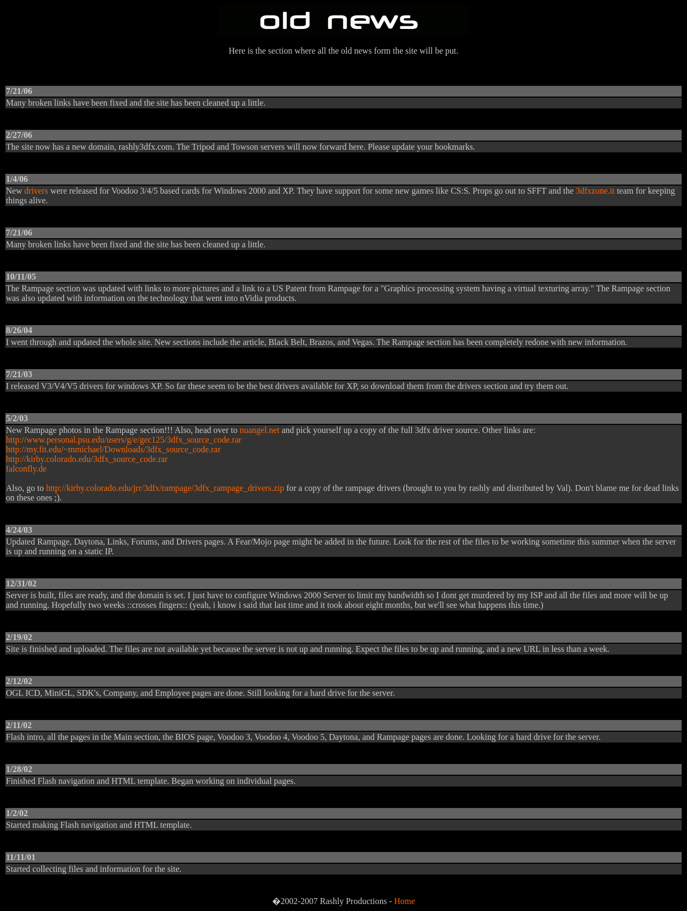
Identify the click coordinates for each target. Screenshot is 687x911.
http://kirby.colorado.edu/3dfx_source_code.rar (87, 459)
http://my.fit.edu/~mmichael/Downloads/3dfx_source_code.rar (113, 449)
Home (404, 901)
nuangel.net (259, 430)
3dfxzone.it (595, 190)
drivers (36, 190)
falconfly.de (26, 468)
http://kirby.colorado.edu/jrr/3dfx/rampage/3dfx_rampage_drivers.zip (165, 488)
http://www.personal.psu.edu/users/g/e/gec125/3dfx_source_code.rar (124, 439)
